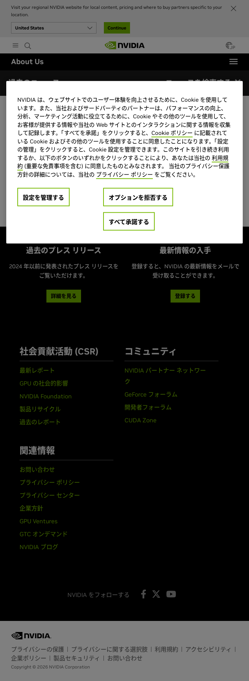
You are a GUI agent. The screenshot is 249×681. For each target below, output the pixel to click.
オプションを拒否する (138, 197)
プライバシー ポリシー (124, 174)
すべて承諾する (129, 222)
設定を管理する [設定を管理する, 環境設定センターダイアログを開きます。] (43, 197)
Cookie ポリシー (172, 132)
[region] (124, 162)
